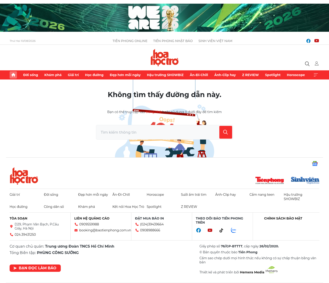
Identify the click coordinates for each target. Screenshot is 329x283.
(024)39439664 (152, 224)
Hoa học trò (24, 176)
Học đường (94, 75)
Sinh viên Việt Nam (215, 41)
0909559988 (89, 224)
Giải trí (73, 75)
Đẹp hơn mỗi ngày (125, 75)
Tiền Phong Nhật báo (173, 41)
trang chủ (153, 112)
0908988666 (150, 230)
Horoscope (296, 75)
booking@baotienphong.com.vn (105, 230)
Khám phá (52, 75)
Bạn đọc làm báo (34, 268)
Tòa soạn (18, 218)
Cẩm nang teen (261, 195)
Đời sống (30, 75)
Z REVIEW (250, 75)
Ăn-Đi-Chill (199, 75)
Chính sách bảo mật (283, 218)
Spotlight (273, 75)
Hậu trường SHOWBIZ (165, 75)
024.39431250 (25, 235)
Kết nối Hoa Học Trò (128, 207)
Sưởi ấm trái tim (194, 195)
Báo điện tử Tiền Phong (164, 57)
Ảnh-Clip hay (225, 75)
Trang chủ (13, 75)
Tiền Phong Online (130, 41)
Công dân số (54, 207)
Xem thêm (315, 75)
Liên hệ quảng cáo (91, 218)
